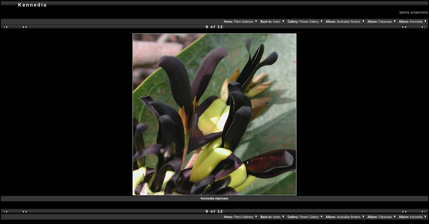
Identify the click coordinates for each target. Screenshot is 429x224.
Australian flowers (351, 21)
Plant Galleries (246, 21)
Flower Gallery (311, 21)
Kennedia (418, 21)
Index (279, 21)
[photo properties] (414, 12)
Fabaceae (388, 21)
